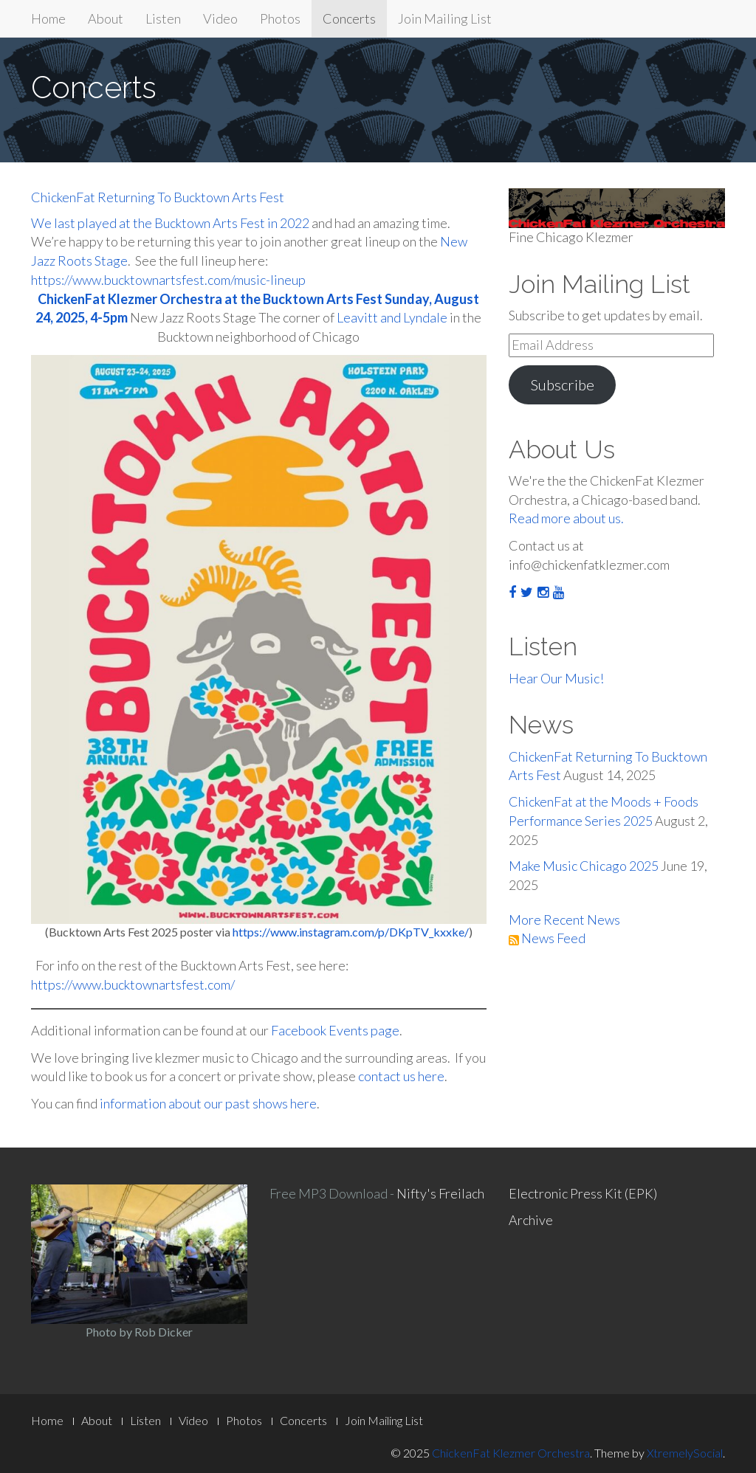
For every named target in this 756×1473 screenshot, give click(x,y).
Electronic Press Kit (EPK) (583, 1193)
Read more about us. (566, 518)
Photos (280, 18)
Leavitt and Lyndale (392, 317)
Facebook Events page (335, 1030)
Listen (163, 18)
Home (48, 18)
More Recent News (564, 919)
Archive (531, 1220)
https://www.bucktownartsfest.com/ (133, 984)
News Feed (547, 938)
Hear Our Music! (556, 678)
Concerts (349, 18)
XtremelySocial (685, 1453)
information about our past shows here (208, 1103)
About (105, 18)
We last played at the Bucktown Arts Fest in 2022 (170, 223)
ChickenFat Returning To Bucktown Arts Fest (157, 197)
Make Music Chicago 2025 (584, 866)
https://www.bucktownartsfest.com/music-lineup (168, 280)
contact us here (401, 1076)
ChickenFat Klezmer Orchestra (511, 1453)
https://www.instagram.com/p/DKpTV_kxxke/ (351, 932)
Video (220, 18)
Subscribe (562, 384)
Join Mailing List (445, 18)
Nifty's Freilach (440, 1193)
